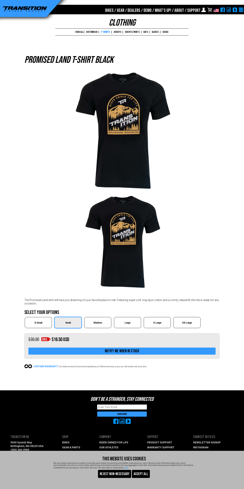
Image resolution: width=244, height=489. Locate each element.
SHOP (65, 437)
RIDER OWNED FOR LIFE (113, 442)
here (126, 467)
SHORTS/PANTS (132, 32)
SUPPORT (194, 10)
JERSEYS (117, 32)
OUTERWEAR (91, 32)
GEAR (120, 10)
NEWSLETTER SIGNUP (207, 442)
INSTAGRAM (200, 447)
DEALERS (134, 10)
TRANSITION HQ (19, 437)
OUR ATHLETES (108, 447)
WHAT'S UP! (163, 10)
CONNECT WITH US (204, 437)
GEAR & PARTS (71, 447)
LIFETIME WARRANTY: (46, 366)
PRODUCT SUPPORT (159, 442)
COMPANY (105, 437)
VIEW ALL (79, 32)
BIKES (109, 10)
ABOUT (179, 10)
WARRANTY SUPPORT (160, 447)
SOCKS (165, 32)
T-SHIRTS (105, 32)
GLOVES (155, 32)
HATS (145, 32)
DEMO (148, 10)
